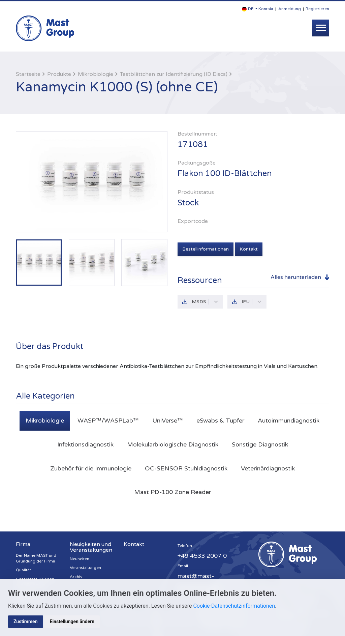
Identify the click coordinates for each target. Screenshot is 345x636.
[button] (249, 8)
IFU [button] (252, 302)
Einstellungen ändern (72, 621)
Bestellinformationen (205, 249)
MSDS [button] (205, 302)
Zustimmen (25, 621)
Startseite (28, 74)
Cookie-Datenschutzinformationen (234, 606)
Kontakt (265, 8)
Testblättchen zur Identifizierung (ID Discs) (173, 74)
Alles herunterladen (296, 277)
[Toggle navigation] (320, 28)
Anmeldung (289, 8)
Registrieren (317, 8)
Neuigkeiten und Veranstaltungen (91, 547)
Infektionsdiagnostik (85, 444)
